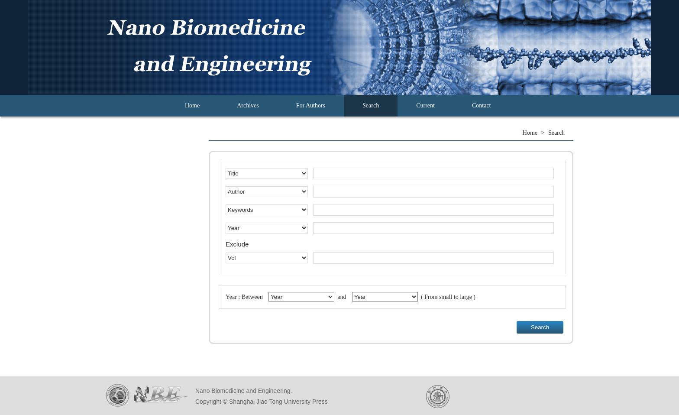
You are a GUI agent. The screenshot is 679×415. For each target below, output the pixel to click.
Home (192, 105)
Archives (248, 105)
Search (370, 105)
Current (425, 105)
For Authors (310, 105)
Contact (481, 105)
